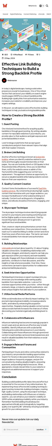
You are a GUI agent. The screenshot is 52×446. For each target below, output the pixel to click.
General (5, 14)
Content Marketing (30, 14)
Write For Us (33, 6)
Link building (7, 248)
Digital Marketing (16, 14)
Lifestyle (41, 14)
